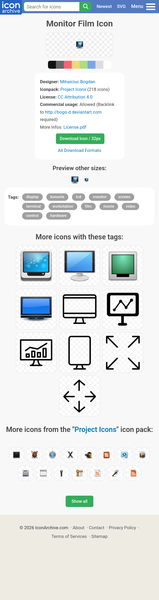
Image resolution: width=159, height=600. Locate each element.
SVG (121, 6)
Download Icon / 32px (80, 138)
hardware (58, 215)
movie (108, 206)
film (88, 206)
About (79, 527)
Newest (104, 6)
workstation (62, 206)
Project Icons (73, 89)
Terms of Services (69, 536)
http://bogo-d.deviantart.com (73, 112)
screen (124, 196)
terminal (33, 206)
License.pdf (74, 127)
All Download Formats (79, 150)
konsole (57, 196)
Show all (79, 501)
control (32, 215)
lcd (78, 196)
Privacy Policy (122, 527)
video (130, 206)
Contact (96, 527)
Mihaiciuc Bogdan (77, 81)
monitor (100, 196)
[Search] (85, 7)
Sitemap (99, 536)
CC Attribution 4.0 (75, 97)
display (32, 196)
